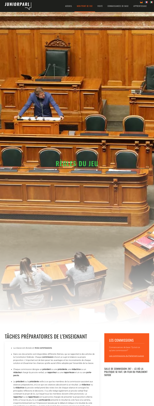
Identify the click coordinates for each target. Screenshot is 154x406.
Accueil (68, 6)
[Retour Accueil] (18, 6)
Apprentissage (140, 6)
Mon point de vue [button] (85, 6)
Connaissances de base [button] (118, 6)
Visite (100, 6)
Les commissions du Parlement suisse (126, 356)
